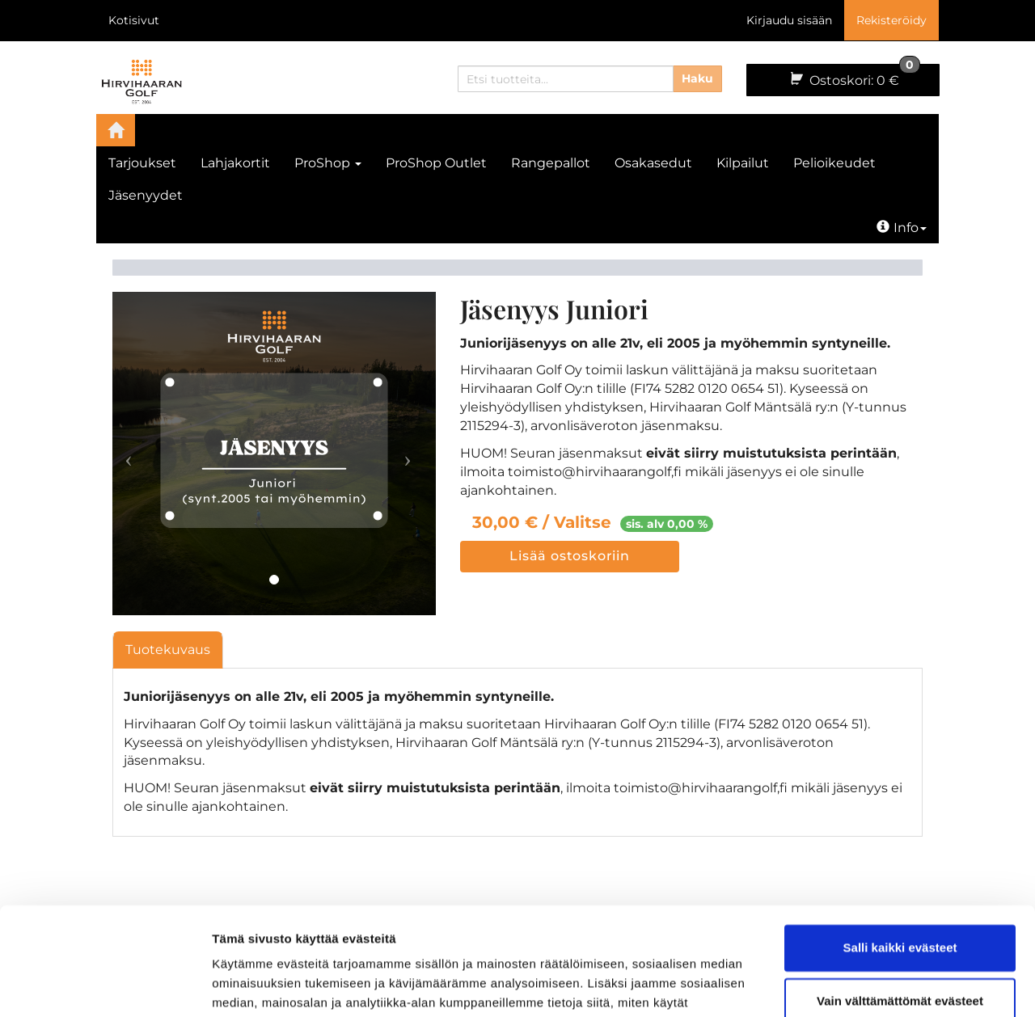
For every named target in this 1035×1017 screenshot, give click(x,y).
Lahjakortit (235, 163)
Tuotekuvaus (167, 649)
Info (902, 227)
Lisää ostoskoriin (569, 555)
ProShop (327, 163)
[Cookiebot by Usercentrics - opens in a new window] (104, 985)
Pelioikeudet (834, 163)
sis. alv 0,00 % (667, 524)
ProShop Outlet (436, 163)
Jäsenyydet (145, 195)
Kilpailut (742, 163)
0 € (854, 76)
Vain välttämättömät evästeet (900, 899)
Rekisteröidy (891, 20)
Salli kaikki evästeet (900, 847)
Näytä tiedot (247, 985)
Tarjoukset (142, 163)
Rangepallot (550, 163)
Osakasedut (653, 163)
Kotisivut (133, 20)
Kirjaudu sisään (789, 20)
